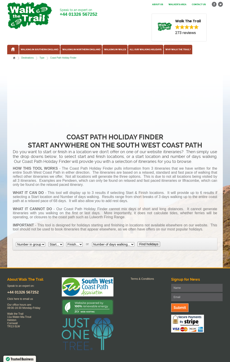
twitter (220, 4)
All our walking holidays (145, 49)
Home (14, 58)
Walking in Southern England (39, 49)
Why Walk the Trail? (178, 49)
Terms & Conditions (142, 278)
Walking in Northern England (81, 49)
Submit (180, 307)
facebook (214, 4)
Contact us (199, 4)
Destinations (27, 58)
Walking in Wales (115, 49)
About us (157, 4)
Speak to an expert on (78, 12)
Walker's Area (177, 4)
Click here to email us (20, 299)
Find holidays (148, 244)
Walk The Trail (29, 15)
